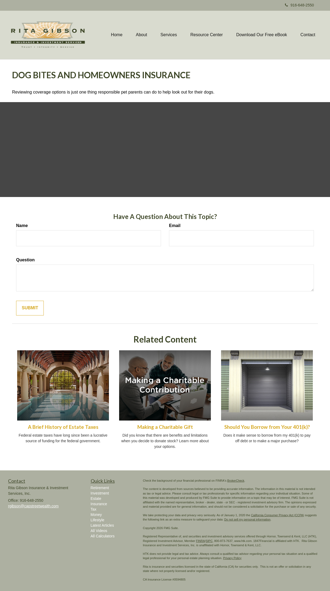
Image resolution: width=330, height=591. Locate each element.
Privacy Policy (232, 558)
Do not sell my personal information (247, 519)
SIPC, (210, 540)
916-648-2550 (299, 5)
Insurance (99, 504)
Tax (94, 509)
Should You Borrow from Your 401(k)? (267, 427)
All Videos (99, 531)
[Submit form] (30, 308)
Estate (96, 498)
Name (22, 225)
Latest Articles (102, 525)
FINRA (200, 540)
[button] (141, 35)
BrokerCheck (235, 480)
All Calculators (103, 536)
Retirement (100, 488)
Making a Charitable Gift (165, 427)
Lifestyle (97, 520)
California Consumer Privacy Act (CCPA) (277, 515)
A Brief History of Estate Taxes (63, 427)
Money (96, 514)
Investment (100, 493)
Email (175, 225)
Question (25, 260)
